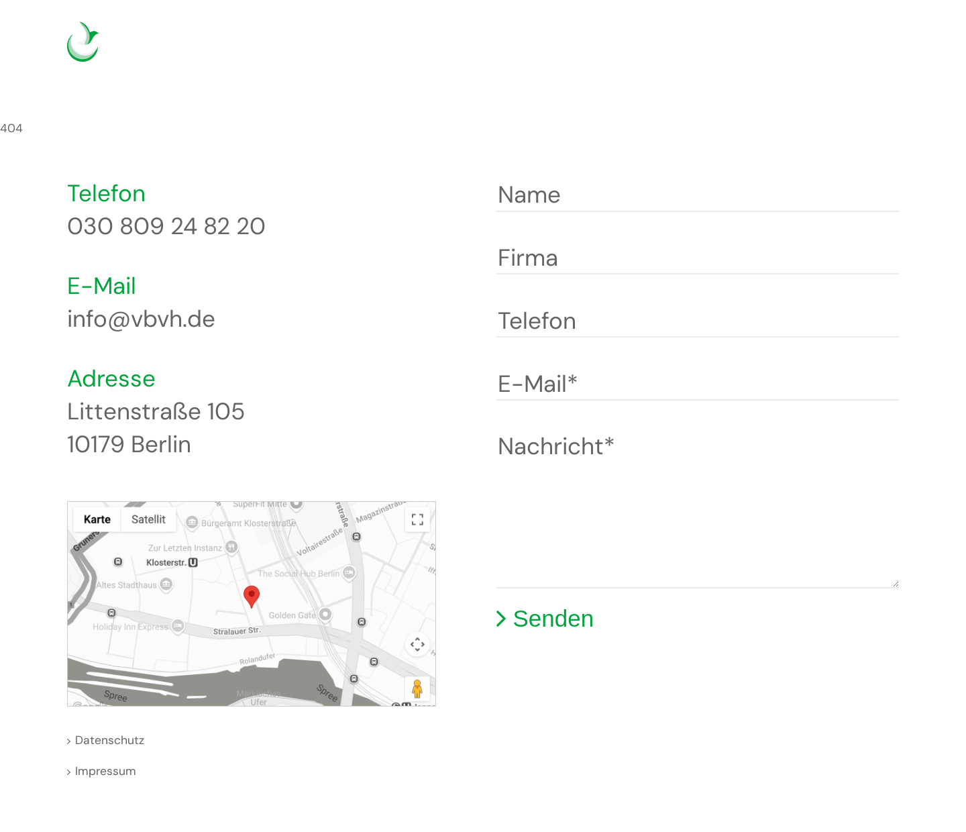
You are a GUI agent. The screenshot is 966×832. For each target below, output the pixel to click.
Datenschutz (109, 740)
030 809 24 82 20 (166, 226)
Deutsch (821, 50)
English (841, 50)
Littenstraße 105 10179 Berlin (156, 428)
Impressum (105, 771)
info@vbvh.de (141, 318)
